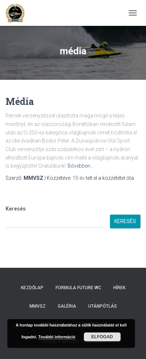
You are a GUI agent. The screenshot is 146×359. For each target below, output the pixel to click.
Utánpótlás (102, 306)
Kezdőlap (32, 287)
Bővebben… (81, 166)
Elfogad (102, 336)
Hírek (119, 287)
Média (20, 101)
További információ (56, 337)
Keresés (16, 209)
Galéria (67, 306)
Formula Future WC (78, 287)
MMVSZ (37, 306)
